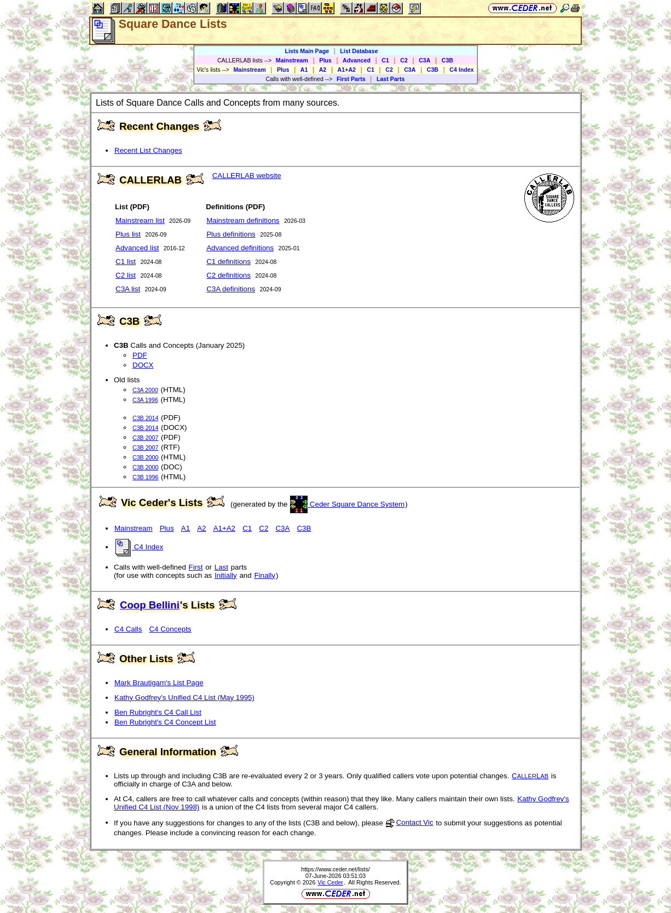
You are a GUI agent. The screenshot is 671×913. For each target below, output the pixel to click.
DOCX (143, 365)
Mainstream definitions (242, 220)
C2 (404, 60)
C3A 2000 (145, 390)
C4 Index (461, 69)
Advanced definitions (240, 248)
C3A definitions (230, 289)
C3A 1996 (145, 400)
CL (530, 776)
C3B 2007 (145, 437)
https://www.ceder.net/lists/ (335, 869)
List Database (359, 51)
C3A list (127, 289)
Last (221, 567)
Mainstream (292, 60)
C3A (424, 60)
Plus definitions (231, 234)
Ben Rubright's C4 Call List (157, 712)
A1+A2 (347, 69)
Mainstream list (140, 220)
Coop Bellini (150, 605)
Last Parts (391, 79)
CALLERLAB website (246, 175)
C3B (447, 60)
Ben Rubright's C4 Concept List (165, 722)
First (196, 567)
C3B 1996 (145, 477)
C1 (385, 60)
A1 (304, 69)
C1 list (125, 261)
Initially (226, 575)
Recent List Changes (148, 150)
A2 (323, 69)
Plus (325, 60)
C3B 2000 (145, 457)
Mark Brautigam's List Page (159, 683)
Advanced (357, 60)
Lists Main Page (307, 51)
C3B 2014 (145, 418)
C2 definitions (228, 275)
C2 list (125, 275)
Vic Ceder (330, 882)
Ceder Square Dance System (347, 504)
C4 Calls (128, 629)
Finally (264, 575)
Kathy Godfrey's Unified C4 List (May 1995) (184, 697)
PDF (139, 355)
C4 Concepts (170, 629)
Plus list (128, 234)
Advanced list (137, 248)
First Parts (351, 79)
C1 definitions (228, 261)
